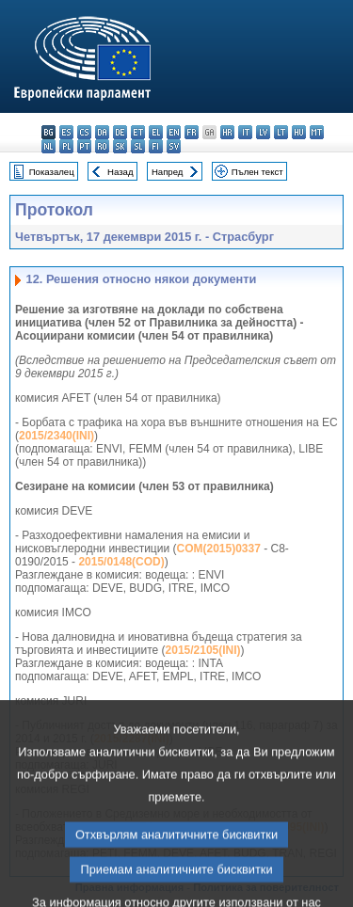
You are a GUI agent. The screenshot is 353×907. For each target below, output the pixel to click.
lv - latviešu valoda (263, 132)
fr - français (192, 132)
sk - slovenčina (120, 146)
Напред (168, 172)
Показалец (51, 172)
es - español (66, 132)
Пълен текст (257, 172)
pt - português (84, 146)
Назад (120, 172)
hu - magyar (299, 132)
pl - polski (66, 146)
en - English (174, 132)
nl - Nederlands (48, 146)
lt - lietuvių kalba (281, 132)
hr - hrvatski (227, 132)
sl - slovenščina (138, 146)
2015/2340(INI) (56, 435)
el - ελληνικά (156, 132)
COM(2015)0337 (218, 548)
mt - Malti (317, 132)
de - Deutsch (120, 132)
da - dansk (102, 132)
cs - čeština (84, 132)
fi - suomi (156, 146)
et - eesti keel (138, 132)
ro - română (102, 146)
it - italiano (245, 132)
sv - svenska (174, 146)
